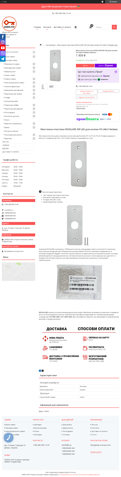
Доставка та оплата (62, 27)
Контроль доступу (12, 116)
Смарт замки (10, 75)
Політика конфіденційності (90, 475)
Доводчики (67, 424)
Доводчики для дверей (14, 90)
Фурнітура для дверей (14, 109)
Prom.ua (73, 472)
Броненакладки (40, 428)
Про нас (5, 142)
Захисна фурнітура (12, 86)
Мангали (8, 138)
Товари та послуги (10, 52)
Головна (37, 27)
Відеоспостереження (13, 123)
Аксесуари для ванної (13, 135)
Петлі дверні (10, 112)
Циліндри (37, 424)
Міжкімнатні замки (12, 64)
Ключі (7, 120)
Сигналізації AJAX (11, 101)
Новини (5, 145)
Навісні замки (10, 79)
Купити (85, 65)
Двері (7, 127)
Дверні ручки (10, 71)
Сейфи (7, 97)
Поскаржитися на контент (68, 475)
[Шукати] (114, 27)
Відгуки (5, 148)
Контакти (47, 27)
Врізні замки (10, 56)
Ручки (36, 431)
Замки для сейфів (12, 105)
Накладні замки (11, 60)
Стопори (66, 434)
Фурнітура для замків (13, 94)
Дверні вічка (68, 428)
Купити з (106, 65)
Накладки (38, 434)
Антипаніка (50, 45)
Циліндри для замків (13, 68)
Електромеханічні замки (14, 83)
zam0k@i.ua (8, 210)
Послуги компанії (11, 131)
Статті (94, 434)
